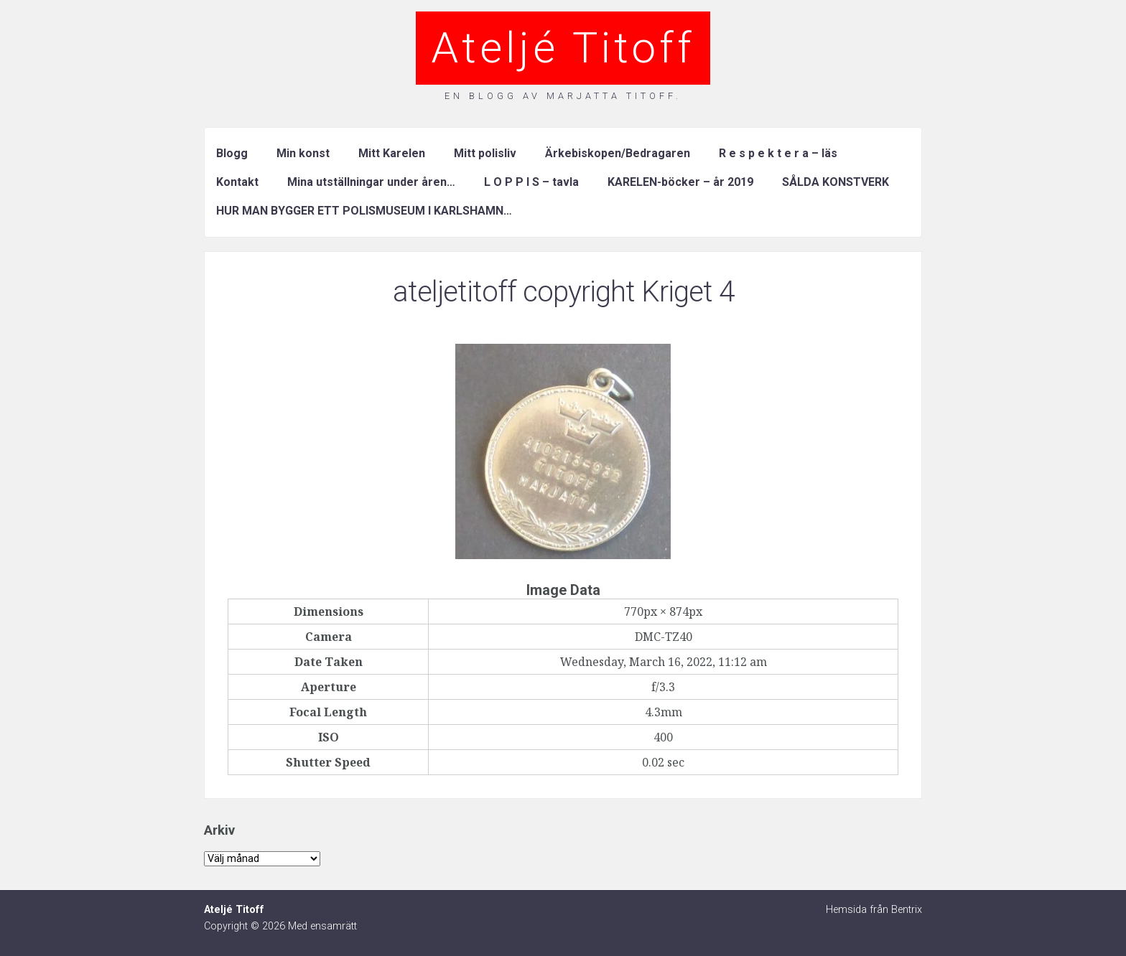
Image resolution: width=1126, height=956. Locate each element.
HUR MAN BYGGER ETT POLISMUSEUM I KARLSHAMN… (364, 210)
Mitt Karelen (391, 153)
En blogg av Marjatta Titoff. (563, 95)
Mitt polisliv (485, 153)
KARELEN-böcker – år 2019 (680, 182)
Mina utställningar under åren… (371, 182)
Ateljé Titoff (563, 47)
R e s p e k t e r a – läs (778, 153)
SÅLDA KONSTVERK (835, 182)
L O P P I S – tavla (531, 182)
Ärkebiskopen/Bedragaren (617, 153)
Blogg (232, 153)
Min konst (303, 153)
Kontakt (237, 182)
